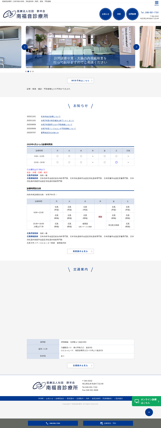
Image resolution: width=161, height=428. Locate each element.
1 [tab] (26, 71)
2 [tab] (28, 71)
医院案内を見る (80, 256)
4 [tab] (33, 71)
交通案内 (80, 408)
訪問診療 (132, 14)
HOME (41, 408)
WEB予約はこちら (80, 81)
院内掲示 (119, 408)
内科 (119, 14)
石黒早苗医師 (32, 177)
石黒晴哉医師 (32, 180)
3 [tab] (30, 71)
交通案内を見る (80, 374)
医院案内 (70, 408)
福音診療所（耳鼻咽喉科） (102, 408)
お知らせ (105, 14)
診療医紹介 (60, 408)
